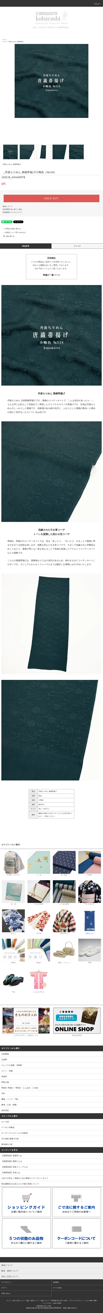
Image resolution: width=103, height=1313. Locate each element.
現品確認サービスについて (12, 212)
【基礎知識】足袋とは (10, 1172)
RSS (55, 1303)
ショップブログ (46, 1303)
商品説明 (25, 246)
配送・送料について (33, 1300)
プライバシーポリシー (75, 1300)
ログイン (4, 1288)
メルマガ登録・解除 (91, 1300)
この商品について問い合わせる (13, 232)
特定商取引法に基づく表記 (12, 209)
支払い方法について (18, 1300)
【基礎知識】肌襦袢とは (11, 1155)
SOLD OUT (51, 198)
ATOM (59, 1303)
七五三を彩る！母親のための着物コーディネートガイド (24, 1178)
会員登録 (56, 1282)
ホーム (5, 39)
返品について (7, 206)
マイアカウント (6, 1282)
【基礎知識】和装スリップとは (14, 1167)
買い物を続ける (7, 236)
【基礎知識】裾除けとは (11, 1161)
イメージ (77, 246)
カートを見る (57, 1288)
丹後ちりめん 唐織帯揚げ (16, 41)
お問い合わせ (5, 1293)
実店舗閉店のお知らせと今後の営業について (20, 1184)
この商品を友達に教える (10, 229)
